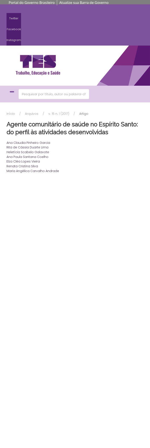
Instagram (14, 40)
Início (11, 114)
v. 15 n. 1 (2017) (58, 114)
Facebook (14, 29)
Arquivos (31, 114)
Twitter (13, 18)
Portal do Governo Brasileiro (32, 2)
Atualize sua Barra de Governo (84, 2)
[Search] (54, 94)
